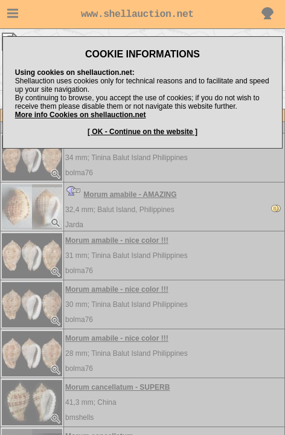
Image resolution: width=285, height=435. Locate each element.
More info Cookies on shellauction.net (80, 115)
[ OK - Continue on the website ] (142, 131)
